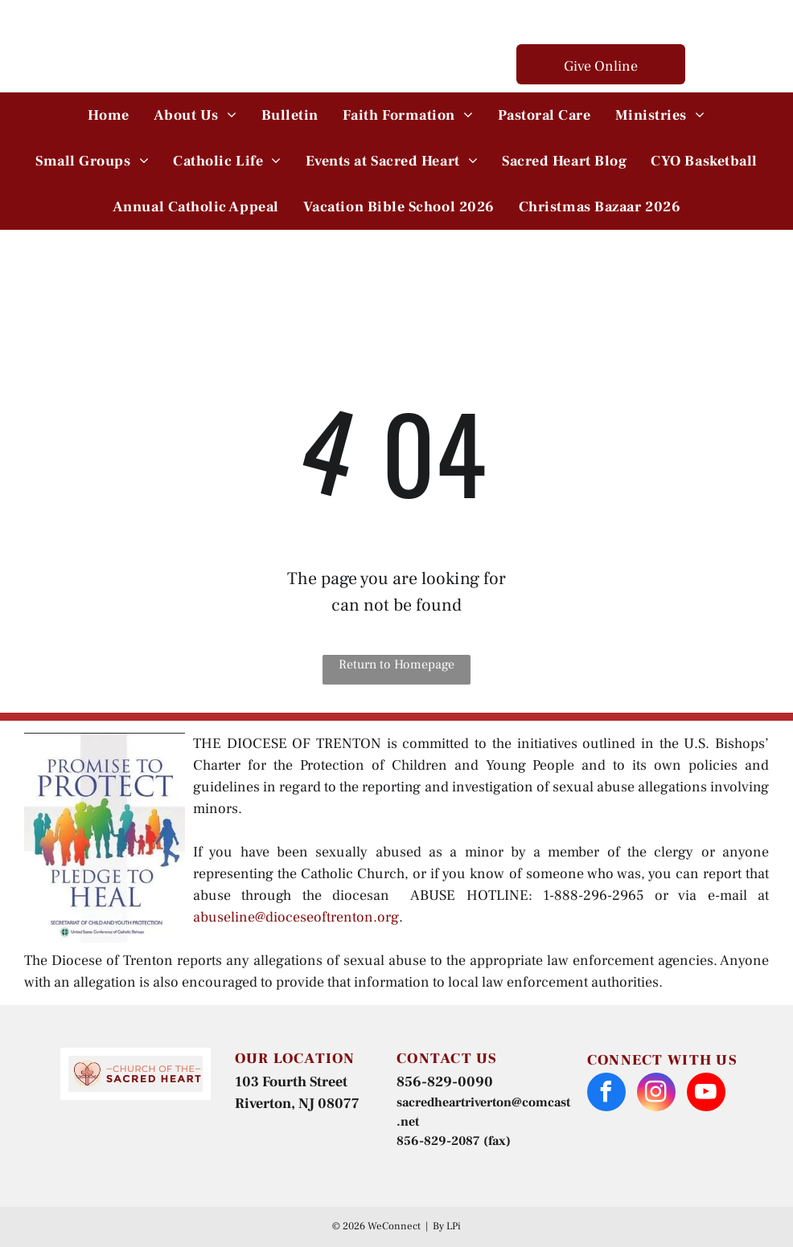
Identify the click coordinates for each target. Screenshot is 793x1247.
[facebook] (606, 1094)
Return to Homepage (396, 664)
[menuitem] (108, 115)
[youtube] (706, 1094)
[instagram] (656, 1094)
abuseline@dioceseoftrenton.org (296, 917)
